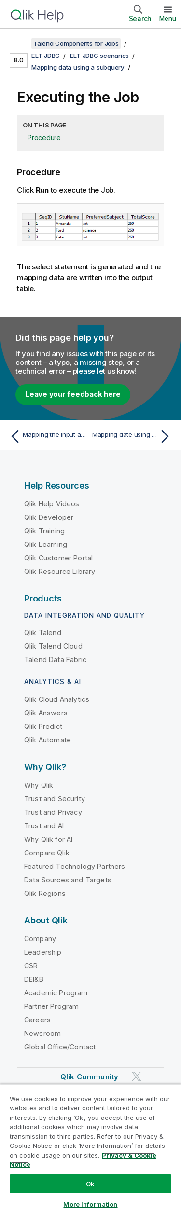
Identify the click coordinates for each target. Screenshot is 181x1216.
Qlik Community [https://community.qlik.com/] (89, 1076)
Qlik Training (44, 531)
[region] (90, 1150)
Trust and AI (44, 826)
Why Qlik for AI (48, 839)
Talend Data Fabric (55, 660)
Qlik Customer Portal (58, 558)
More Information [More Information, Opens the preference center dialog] (90, 1204)
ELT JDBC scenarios (99, 55)
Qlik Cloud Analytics (56, 699)
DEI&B (33, 979)
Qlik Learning (45, 544)
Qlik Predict (43, 726)
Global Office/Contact (60, 1047)
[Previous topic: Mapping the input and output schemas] (48, 436)
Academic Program (56, 993)
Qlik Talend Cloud (53, 646)
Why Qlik (38, 785)
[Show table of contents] (19, 43)
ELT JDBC (45, 55)
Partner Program (51, 1006)
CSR (31, 966)
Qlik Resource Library (59, 571)
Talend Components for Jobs (76, 43)
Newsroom (42, 1033)
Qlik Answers (46, 713)
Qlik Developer (48, 517)
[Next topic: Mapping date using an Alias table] (133, 436)
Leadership (43, 952)
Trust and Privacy (53, 812)
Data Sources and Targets (67, 880)
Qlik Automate (47, 740)
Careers (37, 1020)
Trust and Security (54, 799)
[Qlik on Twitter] (136, 1076)
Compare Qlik (47, 853)
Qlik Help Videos (52, 504)
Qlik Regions (45, 893)
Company (40, 939)
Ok (90, 1184)
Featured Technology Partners (74, 866)
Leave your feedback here (73, 394)
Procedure (44, 137)
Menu (167, 18)
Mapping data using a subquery (78, 67)
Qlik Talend (42, 633)
